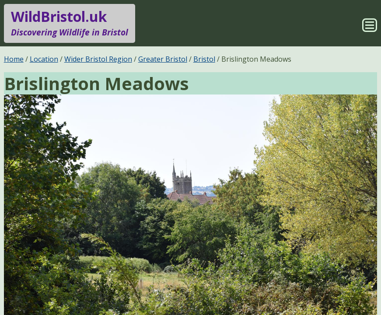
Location (44, 59)
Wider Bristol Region (98, 59)
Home (14, 59)
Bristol (204, 59)
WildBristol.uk (69, 23)
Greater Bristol (162, 59)
